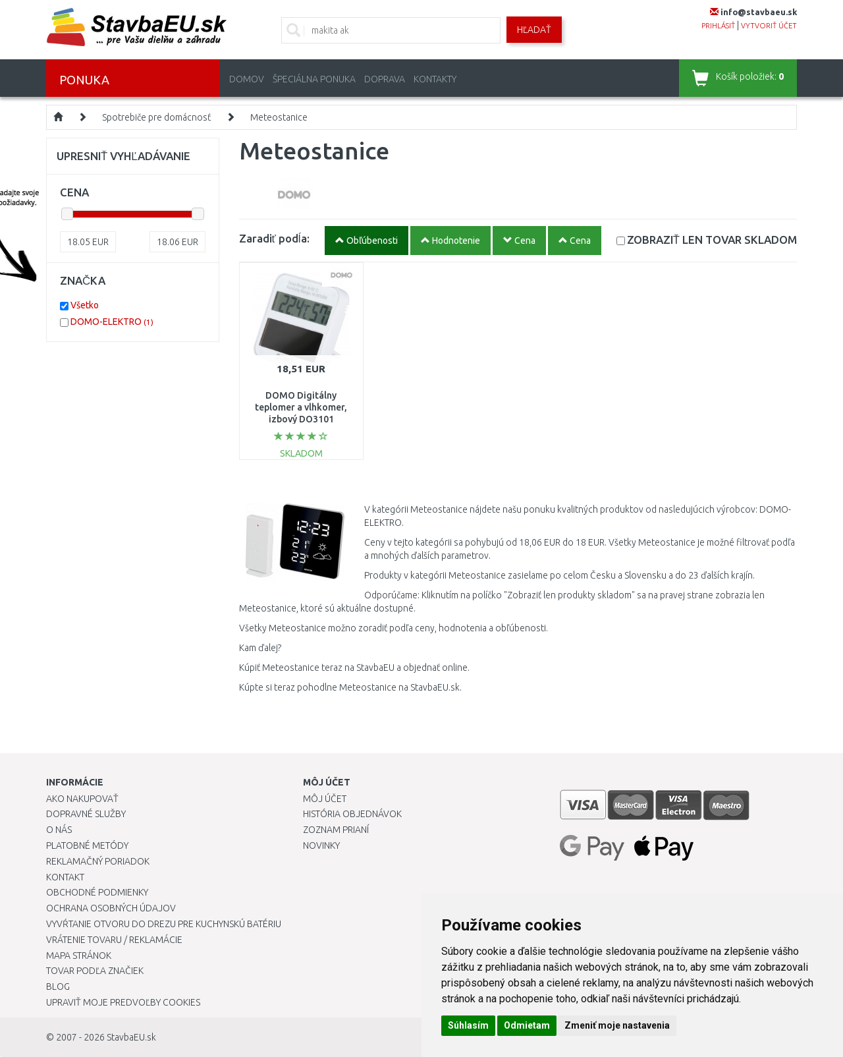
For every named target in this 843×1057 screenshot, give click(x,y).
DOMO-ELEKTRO (111, 321)
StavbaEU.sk (131, 1037)
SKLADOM (712, 239)
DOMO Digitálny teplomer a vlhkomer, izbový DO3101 (301, 407)
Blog (58, 986)
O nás (59, 829)
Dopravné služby (86, 814)
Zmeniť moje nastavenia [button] (617, 1025)
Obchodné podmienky (97, 892)
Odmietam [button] (527, 1025)
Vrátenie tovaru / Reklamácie (114, 939)
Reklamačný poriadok (98, 861)
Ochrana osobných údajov (111, 908)
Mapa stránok (78, 955)
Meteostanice (279, 117)
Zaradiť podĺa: (274, 238)
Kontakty (435, 79)
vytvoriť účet (769, 26)
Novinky (321, 845)
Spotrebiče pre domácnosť (156, 117)
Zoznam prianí (336, 829)
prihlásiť (718, 26)
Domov (246, 79)
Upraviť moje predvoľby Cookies (123, 1002)
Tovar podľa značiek (95, 970)
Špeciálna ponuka (314, 79)
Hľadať (534, 29)
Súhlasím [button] (468, 1025)
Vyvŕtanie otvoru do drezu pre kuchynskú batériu (163, 924)
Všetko (84, 305)
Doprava (384, 79)
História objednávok (352, 814)
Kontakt (65, 877)
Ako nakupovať (82, 798)
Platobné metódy (87, 845)
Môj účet (324, 798)
